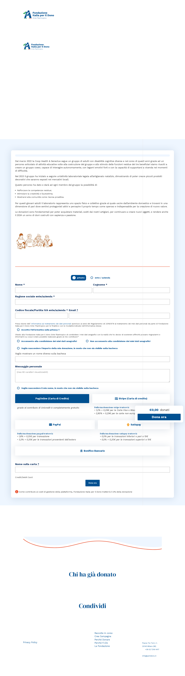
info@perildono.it (149, 657)
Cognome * (100, 284)
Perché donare (107, 15)
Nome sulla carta (27, 465)
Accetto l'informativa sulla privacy (40, 330)
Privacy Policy (30, 643)
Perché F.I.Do (122, 15)
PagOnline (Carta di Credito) (52, 398)
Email (73, 310)
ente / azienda (102, 278)
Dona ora (92, 484)
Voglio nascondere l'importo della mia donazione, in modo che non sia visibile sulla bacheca (69, 348)
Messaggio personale (28, 366)
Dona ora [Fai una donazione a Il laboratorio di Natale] (159, 417)
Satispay (135, 425)
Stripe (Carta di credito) (133, 398)
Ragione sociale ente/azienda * (35, 296)
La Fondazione (136, 15)
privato (81, 278)
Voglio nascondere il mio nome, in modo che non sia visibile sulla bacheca (59, 388)
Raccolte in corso (74, 15)
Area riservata (69, 49)
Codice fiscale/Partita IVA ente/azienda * (41, 310)
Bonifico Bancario (94, 451)
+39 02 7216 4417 (152, 650)
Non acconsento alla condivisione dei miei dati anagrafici (120, 341)
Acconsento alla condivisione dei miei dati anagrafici (49, 341)
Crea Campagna (103, 637)
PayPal (57, 425)
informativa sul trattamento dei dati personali (51, 324)
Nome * (20, 284)
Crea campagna (91, 15)
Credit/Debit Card (24, 478)
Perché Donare (102, 640)
